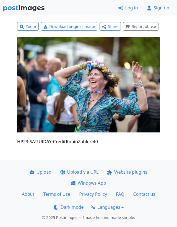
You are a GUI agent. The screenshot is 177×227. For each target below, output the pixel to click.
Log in (128, 8)
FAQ (120, 194)
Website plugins (127, 172)
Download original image (69, 26)
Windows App (88, 183)
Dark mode (69, 207)
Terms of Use (56, 194)
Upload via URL (79, 172)
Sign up (158, 8)
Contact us (144, 194)
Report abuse (141, 26)
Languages (105, 207)
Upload (40, 172)
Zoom (28, 26)
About (28, 194)
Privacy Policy (93, 194)
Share (110, 26)
